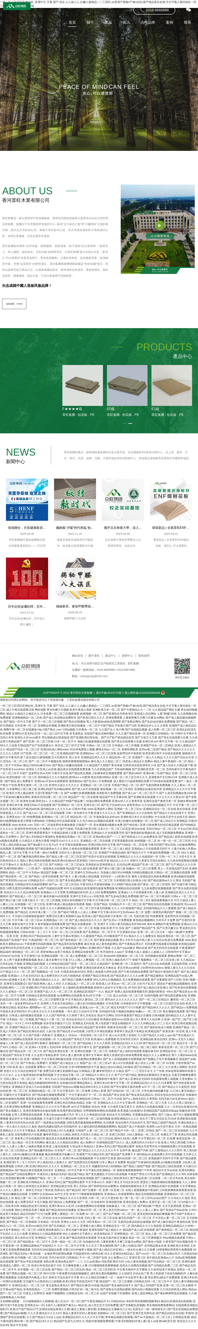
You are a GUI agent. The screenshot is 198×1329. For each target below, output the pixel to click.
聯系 (184, 31)
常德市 (189, 1315)
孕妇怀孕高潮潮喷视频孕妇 (142, 1303)
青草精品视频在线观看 (119, 1319)
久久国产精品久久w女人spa (44, 1319)
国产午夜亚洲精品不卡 (95, 1303)
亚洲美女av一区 (34, 1307)
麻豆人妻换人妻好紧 (83, 1311)
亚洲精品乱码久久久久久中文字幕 (83, 1319)
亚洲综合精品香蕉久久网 (54, 1311)
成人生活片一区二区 (67, 1303)
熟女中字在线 (18, 1327)
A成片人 (51, 1307)
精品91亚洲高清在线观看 (176, 1303)
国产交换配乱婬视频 (132, 1307)
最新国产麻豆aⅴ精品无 (72, 1307)
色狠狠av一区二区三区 (111, 1315)
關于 (87, 31)
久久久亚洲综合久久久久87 (44, 1315)
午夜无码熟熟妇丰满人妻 (130, 1323)
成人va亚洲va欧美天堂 (161, 1323)
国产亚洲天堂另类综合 (141, 1315)
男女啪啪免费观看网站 (160, 1307)
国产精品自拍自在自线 (170, 1315)
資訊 (123, 31)
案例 (166, 31)
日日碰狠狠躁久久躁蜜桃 (38, 1303)
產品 (105, 31)
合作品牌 (145, 31)
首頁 (69, 31)
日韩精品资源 (181, 1319)
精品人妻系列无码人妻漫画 (79, 1315)
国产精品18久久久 (41, 1323)
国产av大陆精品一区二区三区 (152, 1319)
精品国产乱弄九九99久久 (69, 1323)
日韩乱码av (117, 1303)
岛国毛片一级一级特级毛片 (149, 1311)
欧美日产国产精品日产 (24, 1311)
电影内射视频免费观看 (100, 1323)
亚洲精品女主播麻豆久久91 (114, 1311)
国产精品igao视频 (15, 1315)
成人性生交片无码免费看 (103, 1307)
